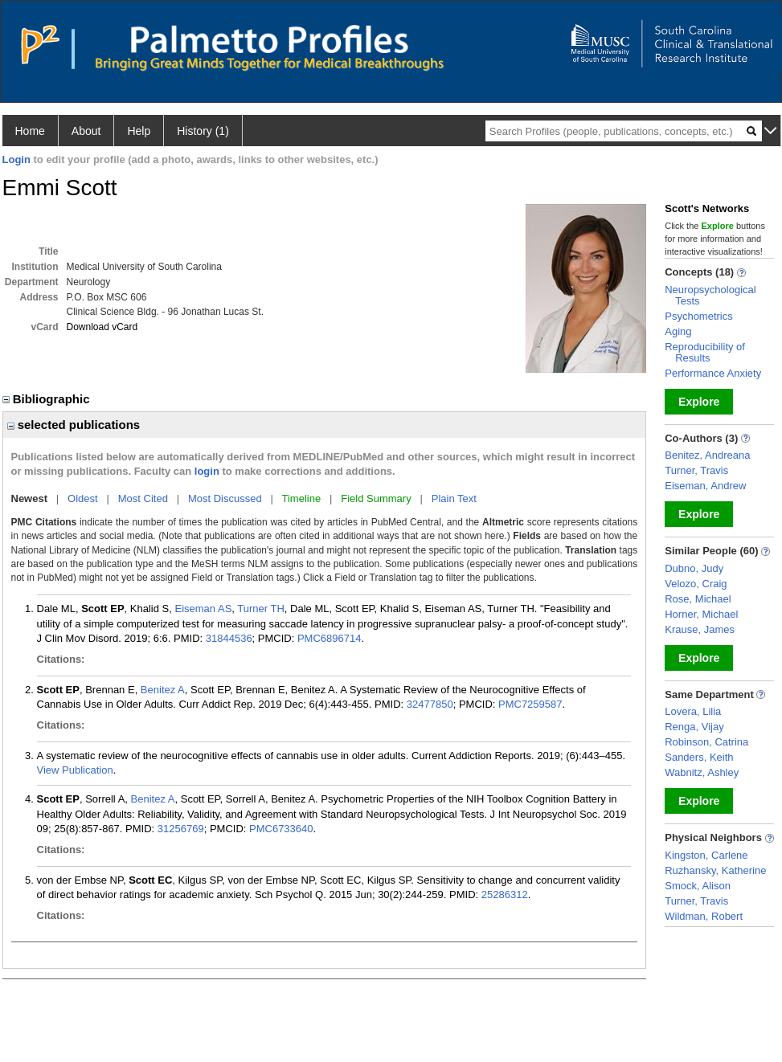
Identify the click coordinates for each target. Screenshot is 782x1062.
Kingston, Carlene (706, 855)
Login (16, 159)
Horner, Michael (701, 614)
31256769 (181, 829)
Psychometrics (699, 316)
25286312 (504, 894)
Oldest (83, 498)
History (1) (203, 131)
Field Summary (376, 498)
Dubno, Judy (694, 568)
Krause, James (700, 629)
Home (30, 131)
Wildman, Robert (704, 916)
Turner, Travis (696, 470)
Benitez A (163, 690)
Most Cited (143, 498)
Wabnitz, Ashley (702, 772)
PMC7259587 (530, 704)
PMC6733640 (281, 829)
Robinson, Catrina (706, 742)
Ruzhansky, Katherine (715, 870)
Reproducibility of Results (705, 352)
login (206, 471)
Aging (678, 331)
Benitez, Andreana (707, 455)
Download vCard (102, 327)
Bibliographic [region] (47, 399)
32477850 (430, 704)
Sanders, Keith (699, 757)
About (86, 131)
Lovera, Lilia (693, 711)
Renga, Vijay (694, 727)
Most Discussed (225, 498)
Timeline (301, 498)
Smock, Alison (698, 886)
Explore (698, 401)
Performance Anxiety (713, 373)
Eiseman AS (202, 608)
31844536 (229, 638)
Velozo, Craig (696, 584)
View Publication (75, 770)
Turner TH (261, 608)
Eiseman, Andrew (705, 486)
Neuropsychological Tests (710, 295)
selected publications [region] (74, 424)
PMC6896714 (329, 638)
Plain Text (454, 498)
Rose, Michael (698, 599)
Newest (29, 498)
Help (138, 131)
